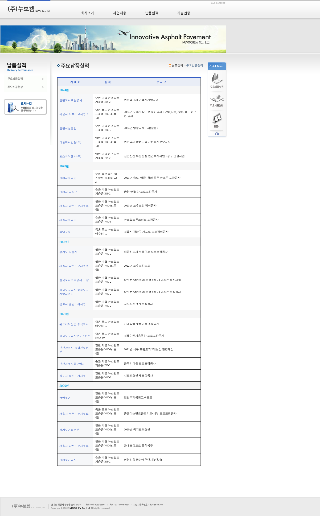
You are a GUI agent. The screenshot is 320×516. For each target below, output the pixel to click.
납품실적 (151, 12)
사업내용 (119, 12)
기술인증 (183, 12)
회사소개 (87, 12)
